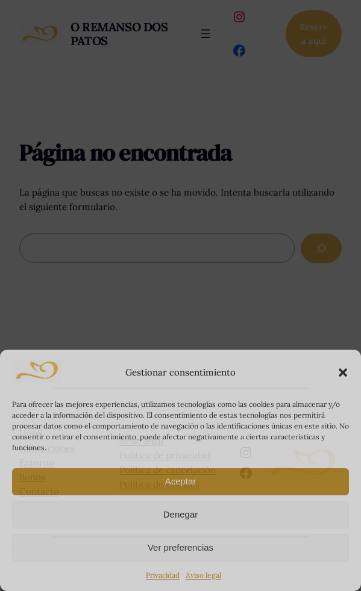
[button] (343, 373)
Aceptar (180, 481)
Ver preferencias (180, 547)
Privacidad (163, 575)
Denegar (180, 514)
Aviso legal (203, 575)
